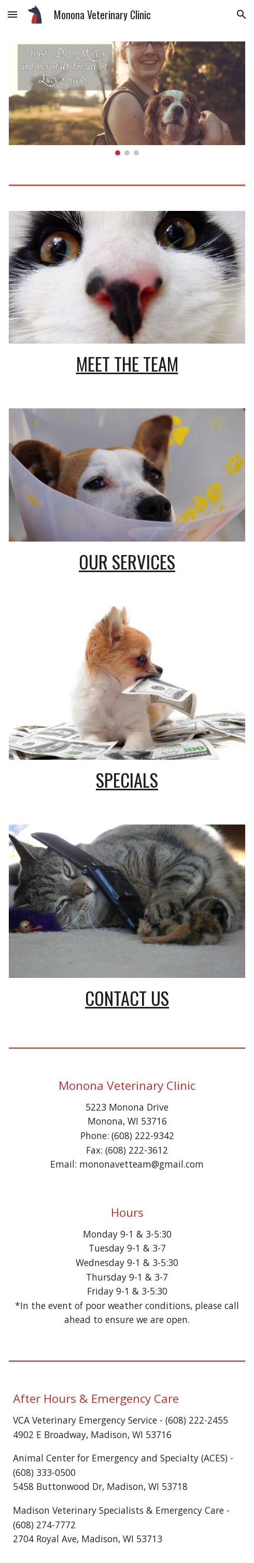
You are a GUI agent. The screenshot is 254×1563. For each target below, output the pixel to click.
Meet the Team (127, 363)
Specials (127, 779)
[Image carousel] (127, 98)
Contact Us (127, 998)
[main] (127, 363)
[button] (12, 14)
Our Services (127, 561)
